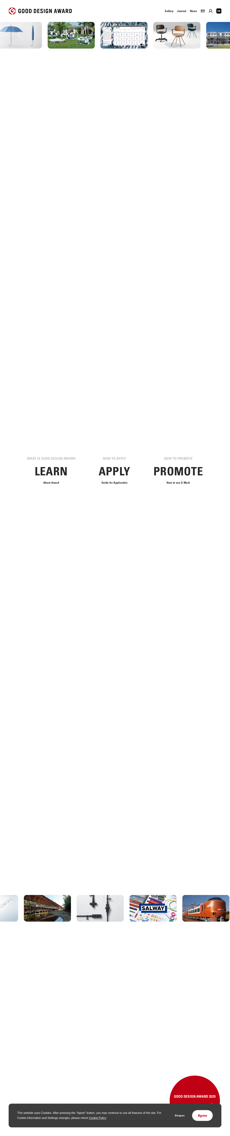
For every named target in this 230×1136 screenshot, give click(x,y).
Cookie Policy (97, 1117)
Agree (202, 1115)
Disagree (180, 1115)
